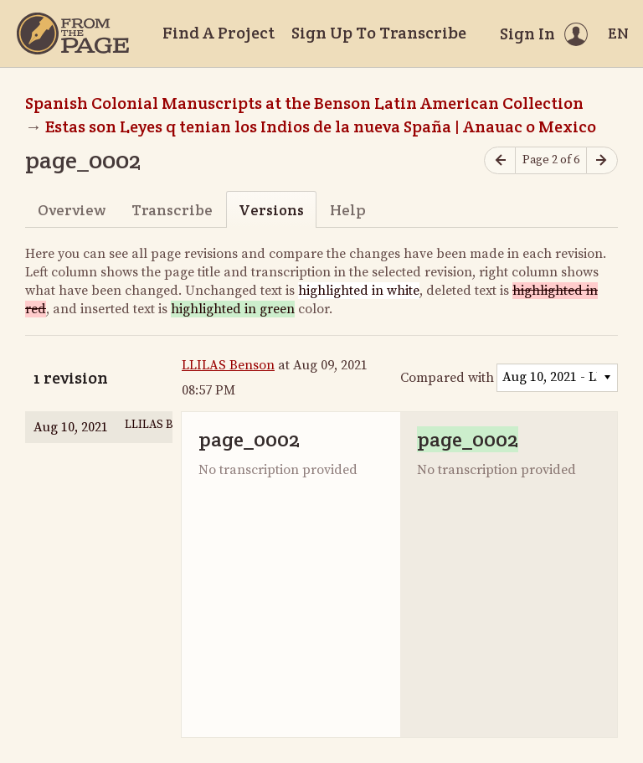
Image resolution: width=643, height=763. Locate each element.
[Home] (73, 33)
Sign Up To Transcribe (378, 33)
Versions (271, 209)
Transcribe (172, 209)
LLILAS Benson (228, 365)
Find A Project (218, 33)
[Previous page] (500, 160)
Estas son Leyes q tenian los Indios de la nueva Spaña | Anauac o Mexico (320, 126)
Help (348, 209)
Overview (71, 209)
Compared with (447, 377)
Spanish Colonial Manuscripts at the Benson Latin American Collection (304, 103)
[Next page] (602, 160)
